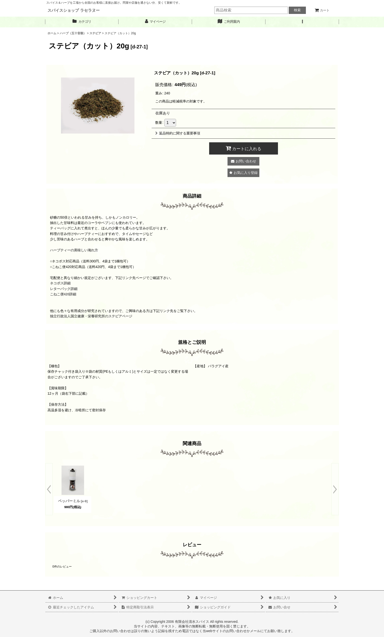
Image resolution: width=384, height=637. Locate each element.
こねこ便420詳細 (63, 294)
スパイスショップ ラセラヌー (74, 10)
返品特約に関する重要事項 (177, 133)
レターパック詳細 (63, 289)
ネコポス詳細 (60, 283)
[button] (302, 22)
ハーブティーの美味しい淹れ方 (74, 250)
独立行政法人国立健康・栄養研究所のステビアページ (91, 316)
